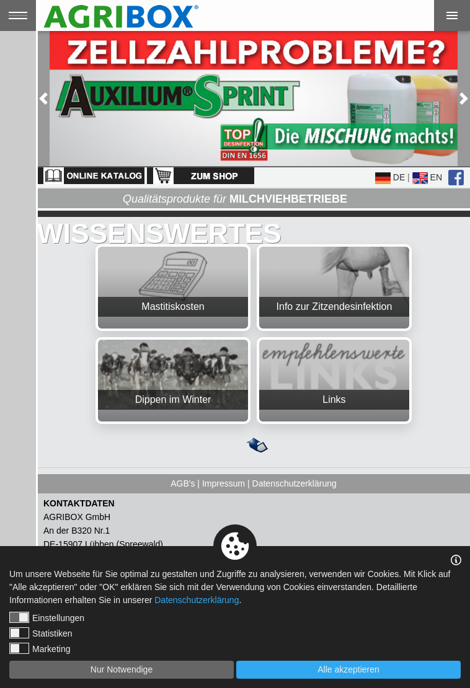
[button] (43, 98)
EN (427, 177)
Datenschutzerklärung (294, 483)
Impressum (223, 483)
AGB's (183, 483)
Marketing (39, 648)
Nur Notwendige (122, 669)
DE (390, 177)
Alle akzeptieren (348, 669)
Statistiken (41, 632)
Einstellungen (46, 617)
